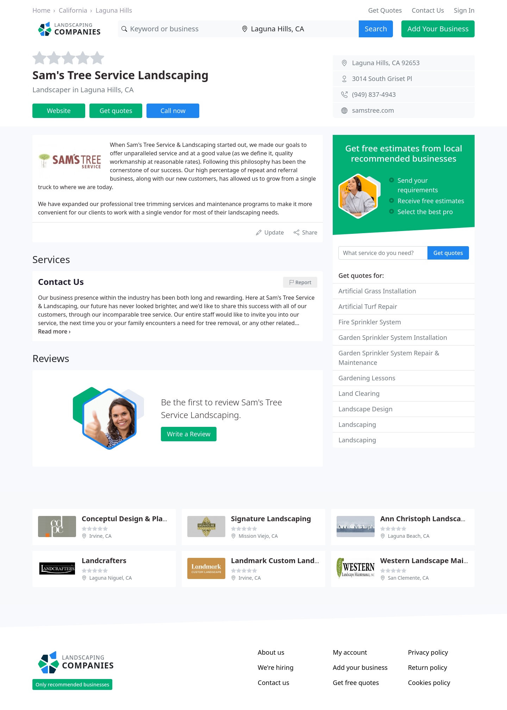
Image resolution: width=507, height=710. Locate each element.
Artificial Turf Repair (367, 306)
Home (41, 10)
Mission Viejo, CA (258, 535)
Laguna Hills (114, 10)
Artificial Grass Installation (377, 291)
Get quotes (116, 110)
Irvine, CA (100, 535)
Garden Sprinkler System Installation (392, 337)
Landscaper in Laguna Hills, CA (83, 89)
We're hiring (276, 667)
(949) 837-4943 (374, 94)
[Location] (298, 28)
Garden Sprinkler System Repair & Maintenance (388, 358)
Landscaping (357, 424)
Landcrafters (104, 560)
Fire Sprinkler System (369, 322)
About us (271, 652)
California (73, 10)
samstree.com (373, 110)
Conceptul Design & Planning (132, 518)
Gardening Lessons (366, 378)
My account (350, 652)
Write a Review (188, 434)
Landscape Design (365, 409)
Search (376, 28)
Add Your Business (438, 28)
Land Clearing (359, 393)
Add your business (360, 667)
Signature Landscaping (271, 518)
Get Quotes (385, 10)
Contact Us (428, 10)
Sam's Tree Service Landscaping (120, 74)
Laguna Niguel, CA (110, 577)
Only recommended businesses (72, 684)
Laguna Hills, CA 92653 (386, 62)
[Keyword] (178, 28)
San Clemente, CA (408, 577)
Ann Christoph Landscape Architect (441, 518)
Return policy (427, 667)
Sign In (464, 10)
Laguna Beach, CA (409, 535)
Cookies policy (429, 682)
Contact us (273, 682)
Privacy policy (428, 652)
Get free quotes (356, 682)
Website (59, 110)
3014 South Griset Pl (382, 78)
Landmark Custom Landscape (282, 560)
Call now (173, 110)
